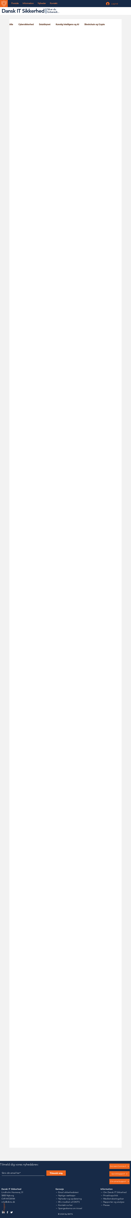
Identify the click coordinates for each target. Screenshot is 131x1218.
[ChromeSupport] (119, 1181)
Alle (11, 24)
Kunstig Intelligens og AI (67, 24)
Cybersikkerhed (26, 24)
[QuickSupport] (119, 1174)
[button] (28, 3)
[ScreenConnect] (119, 1166)
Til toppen (4, 1208)
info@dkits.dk (8, 1202)
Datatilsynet (44, 24)
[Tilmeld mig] (56, 1173)
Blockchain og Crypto (94, 24)
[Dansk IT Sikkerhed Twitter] (11, 1212)
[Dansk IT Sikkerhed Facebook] (7, 1212)
